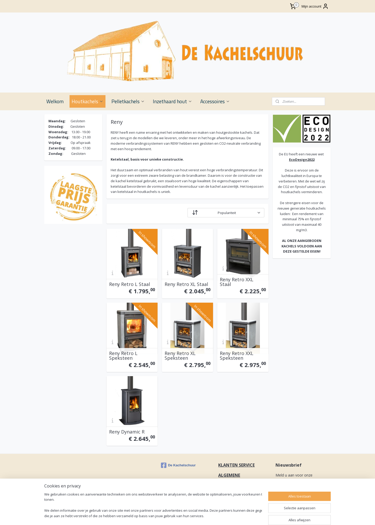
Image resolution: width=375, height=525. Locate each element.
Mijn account (315, 6)
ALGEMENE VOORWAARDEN (234, 478)
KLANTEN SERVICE (236, 465)
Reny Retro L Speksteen (123, 355)
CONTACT (228, 491)
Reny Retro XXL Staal (236, 281)
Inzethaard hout (172, 101)
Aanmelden (289, 492)
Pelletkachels (128, 101)
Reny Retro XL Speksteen (180, 355)
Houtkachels (87, 101)
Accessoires (215, 101)
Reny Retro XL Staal (186, 284)
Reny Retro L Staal (129, 284)
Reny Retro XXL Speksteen (236, 355)
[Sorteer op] (226, 212)
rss (259, 515)
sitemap (248, 515)
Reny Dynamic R (127, 431)
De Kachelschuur (178, 465)
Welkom (55, 101)
